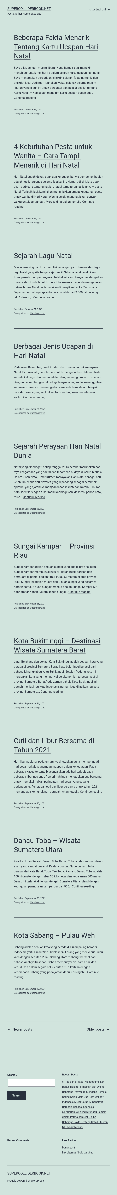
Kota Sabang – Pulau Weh (54, 935)
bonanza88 (68, 1147)
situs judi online (99, 9)
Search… (12, 1074)
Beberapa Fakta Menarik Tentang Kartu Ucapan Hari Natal (56, 46)
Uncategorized (37, 113)
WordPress (37, 1180)
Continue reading (25, 98)
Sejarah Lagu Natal (43, 255)
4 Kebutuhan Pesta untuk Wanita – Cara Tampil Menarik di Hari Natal (53, 156)
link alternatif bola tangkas (77, 1152)
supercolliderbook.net (29, 9)
